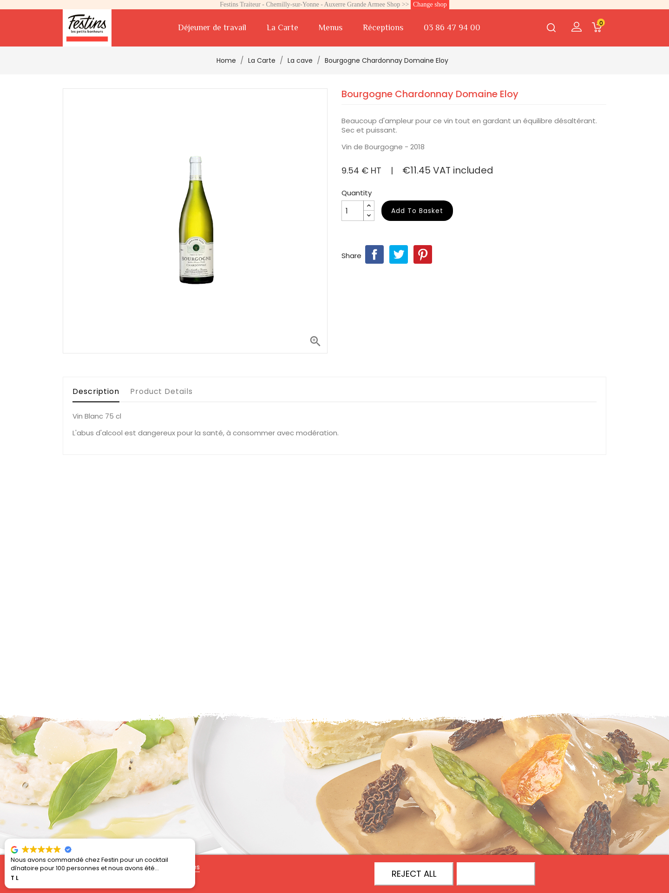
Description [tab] (95, 391)
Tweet (398, 254)
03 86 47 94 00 (452, 27)
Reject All (414, 874)
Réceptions (383, 27)
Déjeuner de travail (212, 27)
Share (374, 254)
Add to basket (417, 210)
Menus (330, 27)
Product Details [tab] (161, 391)
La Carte (282, 27)
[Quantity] (352, 210)
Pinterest (422, 254)
